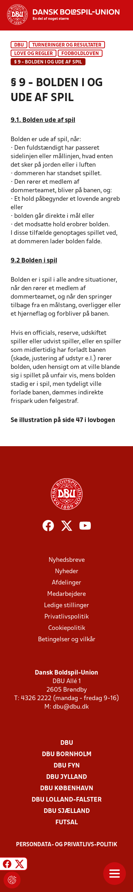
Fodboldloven (80, 53)
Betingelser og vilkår (66, 640)
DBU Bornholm (67, 755)
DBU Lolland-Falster (67, 800)
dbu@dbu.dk (71, 707)
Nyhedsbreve (67, 560)
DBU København (66, 789)
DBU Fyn (67, 766)
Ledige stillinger (66, 606)
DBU (19, 45)
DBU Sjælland (67, 811)
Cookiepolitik (66, 628)
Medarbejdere (66, 594)
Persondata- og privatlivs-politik (66, 844)
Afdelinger (66, 583)
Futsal (66, 823)
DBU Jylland (66, 777)
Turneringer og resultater (66, 45)
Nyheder (66, 572)
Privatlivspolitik (66, 617)
